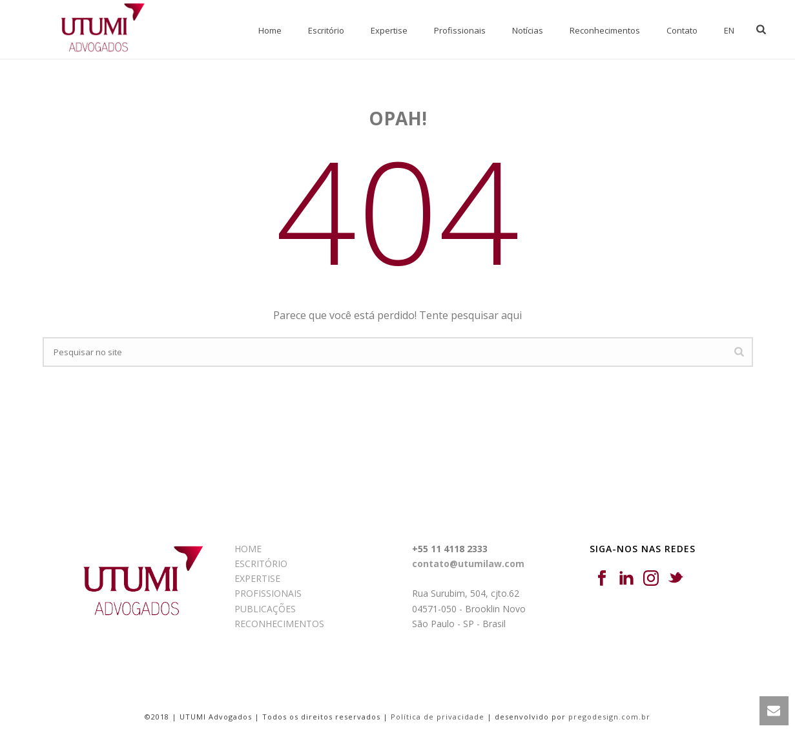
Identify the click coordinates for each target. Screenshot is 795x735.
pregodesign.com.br (609, 716)
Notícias (527, 30)
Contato (681, 30)
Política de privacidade (437, 716)
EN (729, 30)
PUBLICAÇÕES (265, 609)
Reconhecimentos (605, 30)
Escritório (326, 30)
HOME (248, 549)
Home (270, 30)
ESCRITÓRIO (260, 563)
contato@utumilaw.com (468, 563)
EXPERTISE (257, 578)
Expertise (389, 30)
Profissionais (460, 30)
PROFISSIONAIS (268, 593)
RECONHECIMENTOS (279, 623)
